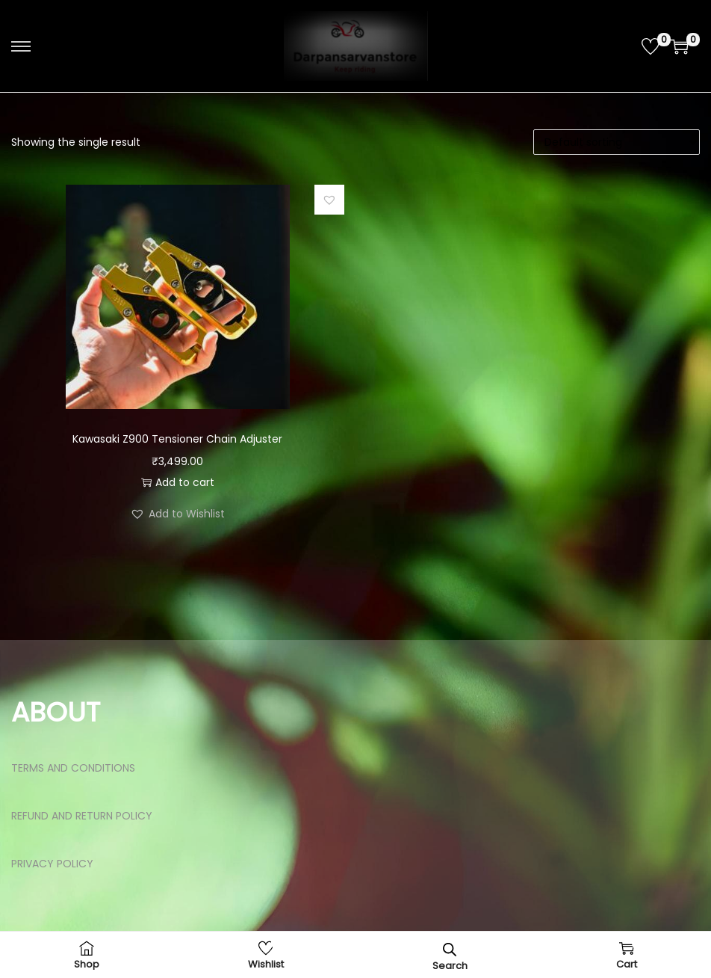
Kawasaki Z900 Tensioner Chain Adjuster (177, 438)
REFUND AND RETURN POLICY (81, 815)
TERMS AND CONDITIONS (73, 767)
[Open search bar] (449, 949)
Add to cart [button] (177, 482)
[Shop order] (616, 142)
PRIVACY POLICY (52, 863)
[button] (329, 200)
